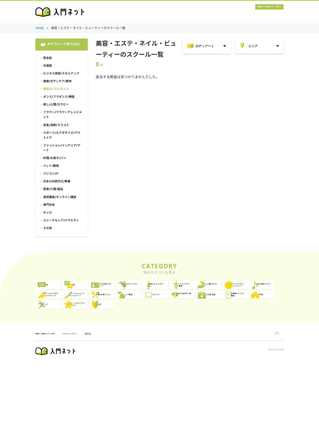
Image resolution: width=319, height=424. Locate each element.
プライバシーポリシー (94, 395)
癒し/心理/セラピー (113, 307)
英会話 (54, 289)
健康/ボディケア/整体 (213, 289)
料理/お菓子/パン (112, 325)
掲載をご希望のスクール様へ (257, 12)
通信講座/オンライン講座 (112, 343)
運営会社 (121, 395)
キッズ (204, 343)
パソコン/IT (208, 325)
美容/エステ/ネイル (263, 289)
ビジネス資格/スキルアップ (162, 289)
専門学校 (155, 343)
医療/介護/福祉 (60, 343)
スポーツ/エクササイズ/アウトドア (262, 307)
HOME (39, 28)
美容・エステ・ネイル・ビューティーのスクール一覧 (88, 28)
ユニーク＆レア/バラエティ (262, 343)
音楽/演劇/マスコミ (213, 307)
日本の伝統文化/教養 (262, 325)
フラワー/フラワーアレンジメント (162, 307)
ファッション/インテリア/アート (62, 325)
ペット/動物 (158, 325)
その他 (54, 362)
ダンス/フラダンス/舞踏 (63, 307)
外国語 (104, 289)
